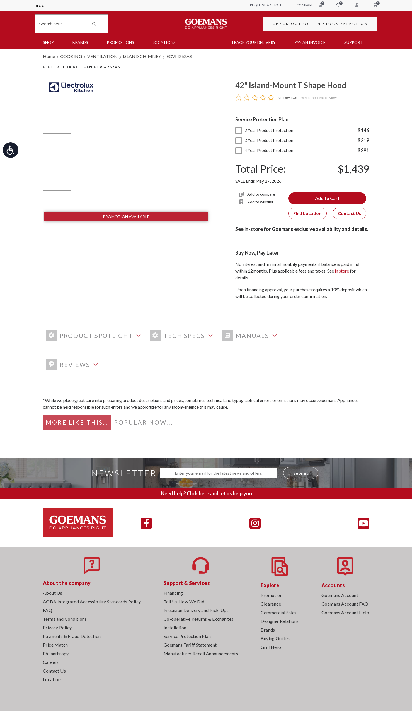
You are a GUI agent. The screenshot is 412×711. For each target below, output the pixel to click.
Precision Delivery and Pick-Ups (196, 610)
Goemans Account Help (345, 612)
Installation (175, 627)
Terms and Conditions (65, 618)
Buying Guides (275, 638)
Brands (80, 42)
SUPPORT (353, 42)
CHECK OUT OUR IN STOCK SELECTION (320, 23)
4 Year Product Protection (264, 150)
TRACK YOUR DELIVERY (253, 42)
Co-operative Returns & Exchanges (199, 618)
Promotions (120, 42)
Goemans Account (339, 595)
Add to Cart (327, 198)
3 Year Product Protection (264, 140)
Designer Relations (280, 621)
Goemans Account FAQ (345, 603)
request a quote (266, 5)
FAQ (47, 610)
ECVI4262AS (179, 56)
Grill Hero (271, 647)
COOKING (71, 56)
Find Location (307, 213)
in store (342, 270)
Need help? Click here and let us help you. (207, 493)
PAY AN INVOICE (310, 42)
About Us (52, 593)
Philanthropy (56, 653)
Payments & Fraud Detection (72, 636)
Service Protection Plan (187, 636)
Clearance (271, 603)
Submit (300, 473)
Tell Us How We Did (184, 601)
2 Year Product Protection (264, 130)
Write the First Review (319, 98)
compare (309, 5)
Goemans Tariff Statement (190, 644)
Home (49, 56)
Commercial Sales (278, 612)
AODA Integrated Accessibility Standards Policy (92, 601)
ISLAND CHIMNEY (142, 56)
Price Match (55, 644)
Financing (173, 593)
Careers (51, 662)
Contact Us (349, 213)
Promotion (271, 595)
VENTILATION (102, 56)
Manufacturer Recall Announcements (201, 653)
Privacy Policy (57, 627)
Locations (164, 42)
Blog (39, 6)
